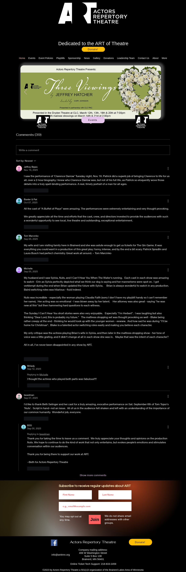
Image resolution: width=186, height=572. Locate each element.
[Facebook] (54, 542)
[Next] (156, 92)
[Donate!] (93, 49)
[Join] (95, 519)
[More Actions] (168, 168)
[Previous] (25, 92)
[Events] (93, 120)
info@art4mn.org (61, 554)
